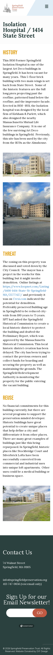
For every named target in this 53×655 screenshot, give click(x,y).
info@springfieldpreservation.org (25, 580)
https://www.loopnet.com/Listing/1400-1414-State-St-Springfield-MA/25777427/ (26, 290)
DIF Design (42, 651)
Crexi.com (19, 299)
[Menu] (46, 6)
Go (40, 612)
